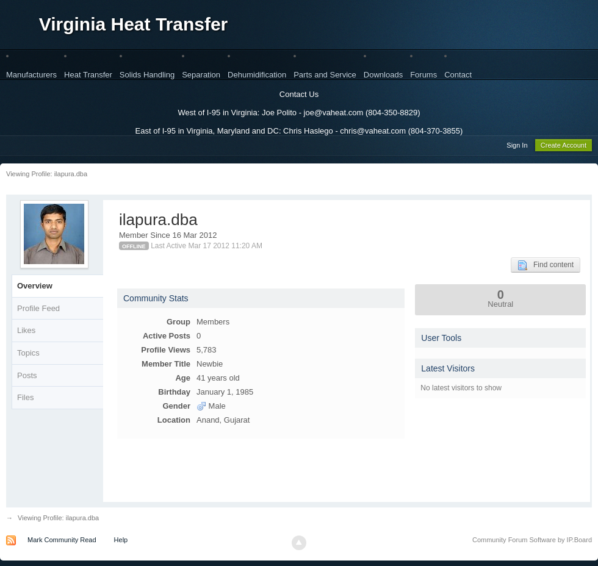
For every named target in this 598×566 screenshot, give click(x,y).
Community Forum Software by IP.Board (532, 541)
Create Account (563, 147)
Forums (423, 74)
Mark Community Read (61, 541)
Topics (28, 354)
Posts (27, 377)
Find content (545, 267)
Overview (34, 287)
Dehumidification (257, 74)
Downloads (383, 74)
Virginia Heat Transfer (133, 24)
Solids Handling (147, 74)
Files (25, 399)
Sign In (516, 147)
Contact (458, 74)
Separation (201, 74)
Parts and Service (325, 74)
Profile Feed (38, 310)
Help (121, 541)
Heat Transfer (88, 74)
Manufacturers (31, 74)
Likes (26, 332)
